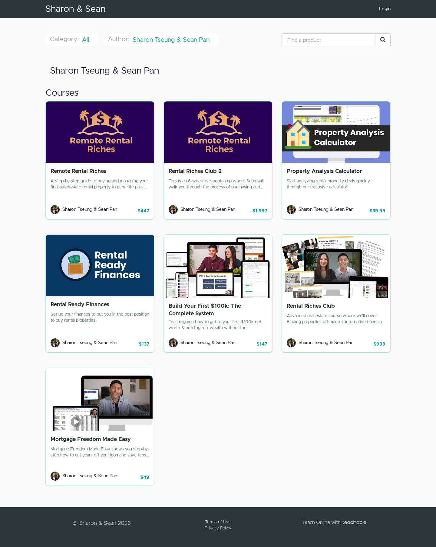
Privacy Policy (218, 528)
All (86, 40)
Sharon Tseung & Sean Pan (172, 40)
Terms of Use (218, 522)
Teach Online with (334, 522)
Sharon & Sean (75, 9)
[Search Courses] (383, 40)
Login (385, 9)
